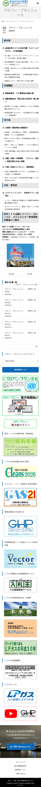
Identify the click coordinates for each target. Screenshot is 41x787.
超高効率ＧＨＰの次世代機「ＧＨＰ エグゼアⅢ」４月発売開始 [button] (20, 49)
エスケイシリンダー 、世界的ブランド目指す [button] (20, 194)
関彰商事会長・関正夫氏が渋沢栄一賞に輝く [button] (20, 100)
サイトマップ (20, 762)
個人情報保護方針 (20, 766)
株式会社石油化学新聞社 (20, 731)
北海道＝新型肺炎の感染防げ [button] (16, 128)
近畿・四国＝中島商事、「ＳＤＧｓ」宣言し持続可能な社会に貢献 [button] (20, 159)
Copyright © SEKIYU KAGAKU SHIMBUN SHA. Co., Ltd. (20, 784)
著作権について (20, 770)
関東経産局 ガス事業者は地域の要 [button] (18, 93)
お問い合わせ (20, 773)
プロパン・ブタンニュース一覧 (26, 284)
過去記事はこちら (20, 370)
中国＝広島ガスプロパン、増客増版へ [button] (18, 167)
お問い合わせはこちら (22, 747)
